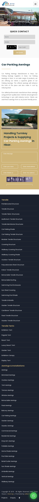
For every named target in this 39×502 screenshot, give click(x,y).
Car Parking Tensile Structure (12, 234)
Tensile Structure (8, 209)
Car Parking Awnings (9, 416)
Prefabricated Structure (10, 204)
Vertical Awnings (7, 476)
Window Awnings (8, 395)
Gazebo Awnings (8, 426)
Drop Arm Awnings (8, 441)
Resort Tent (6, 340)
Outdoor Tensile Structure (11, 260)
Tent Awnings (6, 385)
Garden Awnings (7, 421)
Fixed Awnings (7, 405)
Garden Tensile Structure (11, 305)
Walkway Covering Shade (11, 255)
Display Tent (6, 360)
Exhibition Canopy (8, 355)
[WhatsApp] (33, 496)
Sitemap (11, 494)
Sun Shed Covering (8, 290)
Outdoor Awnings (8, 380)
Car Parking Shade (8, 229)
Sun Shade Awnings (9, 466)
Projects (4, 498)
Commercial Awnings (9, 431)
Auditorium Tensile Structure (12, 219)
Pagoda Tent (6, 335)
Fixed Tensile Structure (10, 316)
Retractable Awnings (9, 400)
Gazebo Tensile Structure (11, 321)
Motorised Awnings (8, 375)
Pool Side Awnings (8, 456)
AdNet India (29, 494)
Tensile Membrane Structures (12, 224)
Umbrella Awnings (8, 471)
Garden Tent (6, 350)
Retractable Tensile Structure (12, 275)
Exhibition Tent (7, 330)
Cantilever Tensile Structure (12, 310)
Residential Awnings (9, 436)
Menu (35, 4)
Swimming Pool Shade (10, 295)
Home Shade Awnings (9, 451)
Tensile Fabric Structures (10, 214)
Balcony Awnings (8, 410)
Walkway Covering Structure (12, 250)
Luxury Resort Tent (8, 345)
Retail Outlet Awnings (9, 461)
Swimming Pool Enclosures (11, 285)
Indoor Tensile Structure (10, 270)
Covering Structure (8, 244)
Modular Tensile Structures (11, 239)
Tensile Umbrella (8, 300)
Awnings (4, 370)
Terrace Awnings (8, 390)
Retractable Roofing (9, 280)
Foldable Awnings (8, 446)
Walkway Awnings (8, 482)
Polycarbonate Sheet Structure (13, 265)
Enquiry (13, 498)
